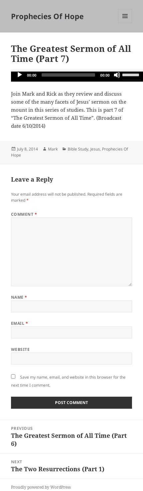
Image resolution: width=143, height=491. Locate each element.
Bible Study (78, 149)
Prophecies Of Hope (47, 16)
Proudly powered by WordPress (41, 487)
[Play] (19, 75)
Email (19, 323)
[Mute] (117, 75)
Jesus (95, 149)
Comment (24, 214)
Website (20, 349)
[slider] (68, 75)
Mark (53, 149)
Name (19, 297)
